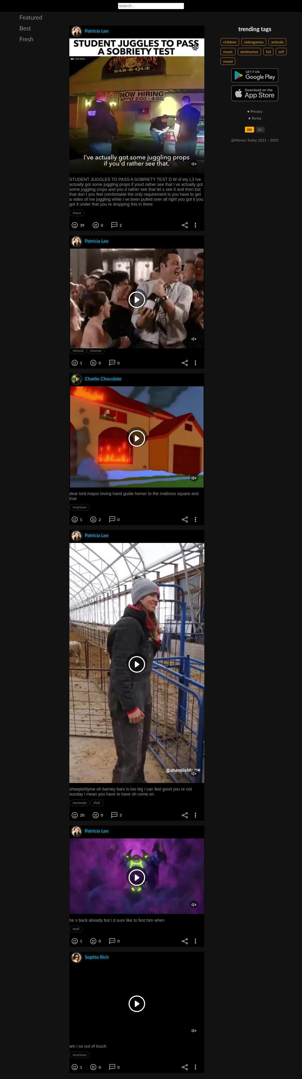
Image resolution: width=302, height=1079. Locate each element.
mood (228, 61)
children (229, 42)
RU (260, 130)
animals (277, 42)
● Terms (254, 118)
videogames (254, 42)
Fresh (26, 38)
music (228, 51)
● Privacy (255, 111)
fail (268, 51)
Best (25, 28)
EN (249, 130)
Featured (30, 17)
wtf (281, 51)
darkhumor (249, 51)
